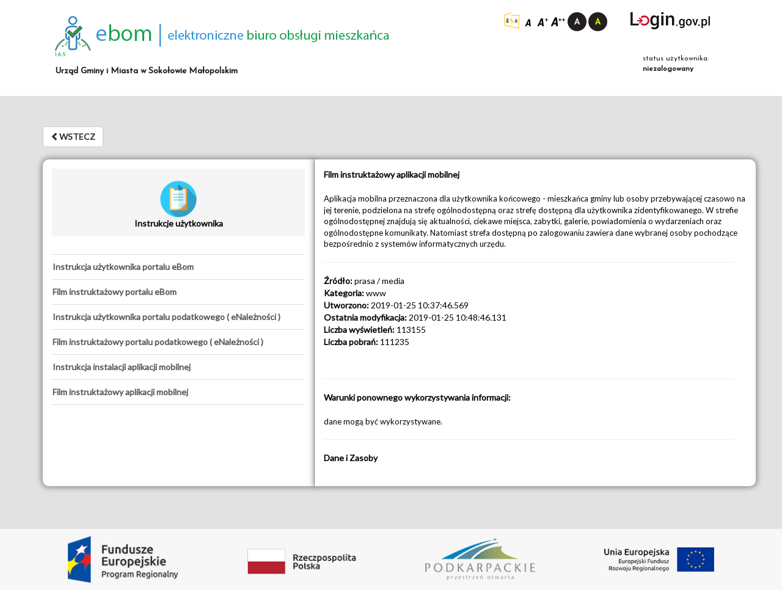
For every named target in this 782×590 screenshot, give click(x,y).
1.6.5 (60, 54)
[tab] (178, 267)
